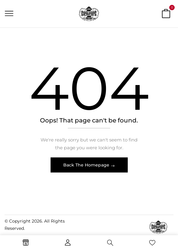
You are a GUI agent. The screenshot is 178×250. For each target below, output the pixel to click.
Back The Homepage (86, 165)
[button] (165, 14)
